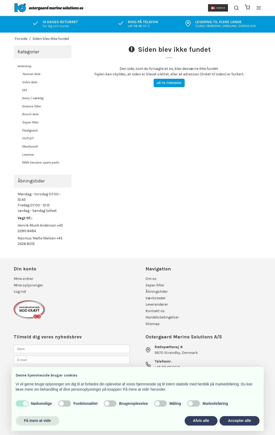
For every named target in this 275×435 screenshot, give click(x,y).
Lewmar (28, 154)
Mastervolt (30, 146)
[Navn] (71, 348)
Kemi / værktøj (33, 98)
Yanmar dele (31, 74)
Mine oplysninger (28, 285)
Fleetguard (30, 130)
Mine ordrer (23, 278)
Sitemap (153, 324)
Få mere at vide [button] (37, 420)
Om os (151, 278)
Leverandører (157, 304)
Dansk (218, 7)
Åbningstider (157, 291)
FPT (24, 90)
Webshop (25, 66)
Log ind (20, 291)
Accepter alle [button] (239, 420)
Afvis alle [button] (201, 420)
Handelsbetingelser (162, 317)
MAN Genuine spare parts (40, 162)
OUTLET (28, 138)
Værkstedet (155, 298)
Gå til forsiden (169, 83)
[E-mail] (71, 360)
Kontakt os (155, 311)
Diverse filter (31, 106)
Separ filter (30, 122)
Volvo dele (29, 82)
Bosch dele (30, 114)
